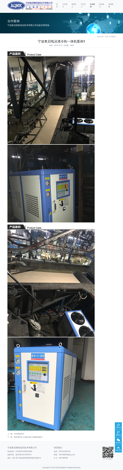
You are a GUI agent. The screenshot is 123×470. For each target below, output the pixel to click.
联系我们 (101, 5)
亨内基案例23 (19, 434)
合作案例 (92, 5)
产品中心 (83, 5)
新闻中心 (74, 5)
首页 (57, 5)
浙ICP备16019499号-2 (24, 455)
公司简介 (64, 5)
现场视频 (110, 5)
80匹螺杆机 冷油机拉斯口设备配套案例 (28, 437)
